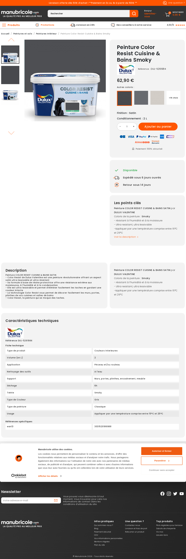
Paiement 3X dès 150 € (19, 461)
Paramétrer (161, 538)
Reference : (144, 69)
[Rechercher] (89, 13)
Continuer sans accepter (161, 547)
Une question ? (173, 3)
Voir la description (127, 237)
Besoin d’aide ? (167, 461)
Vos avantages (130, 461)
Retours (93, 461)
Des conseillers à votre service (134, 25)
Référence (11, 340)
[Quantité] (127, 126)
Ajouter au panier (158, 127)
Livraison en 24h (85, 25)
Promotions (47, 25)
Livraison (55, 461)
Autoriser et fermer (161, 528)
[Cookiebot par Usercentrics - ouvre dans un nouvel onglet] (19, 553)
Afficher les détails (48, 553)
